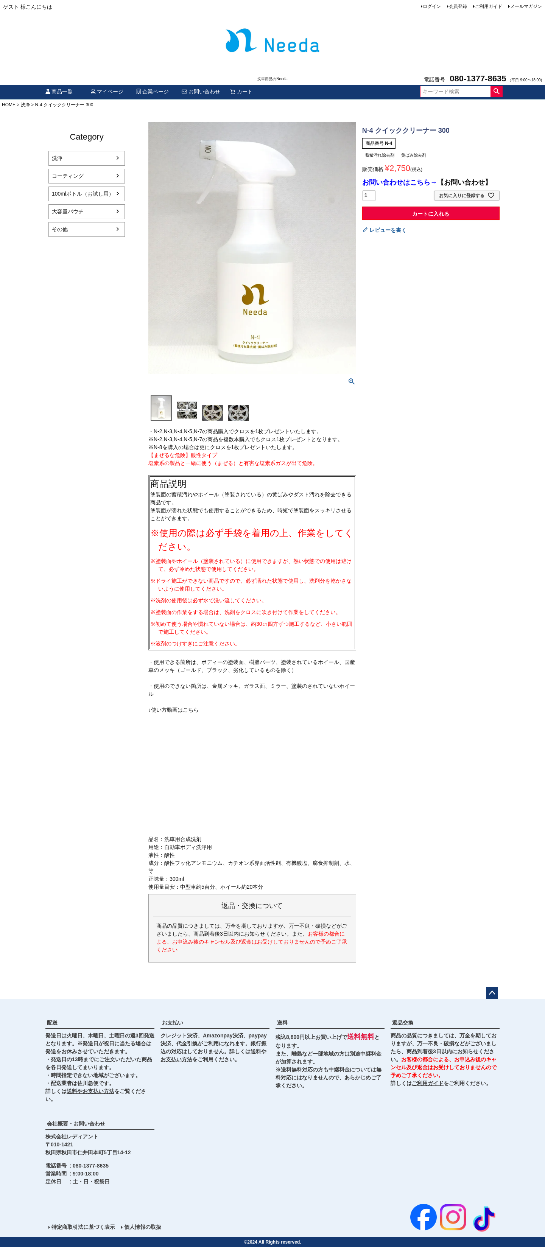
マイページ (107, 92)
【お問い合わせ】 (464, 182)
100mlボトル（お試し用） (83, 194)
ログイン (432, 6)
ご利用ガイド (488, 6)
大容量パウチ (68, 211)
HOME (9, 104)
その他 (60, 229)
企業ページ (152, 92)
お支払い (172, 1023)
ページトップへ (492, 993)
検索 (496, 91)
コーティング (68, 176)
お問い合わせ (201, 92)
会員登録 (458, 6)
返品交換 (402, 1023)
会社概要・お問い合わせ (76, 1124)
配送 (52, 1023)
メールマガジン (526, 6)
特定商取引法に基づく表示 (83, 1227)
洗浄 (25, 104)
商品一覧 (59, 92)
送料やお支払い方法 (90, 1091)
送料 (282, 1023)
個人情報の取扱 (142, 1227)
